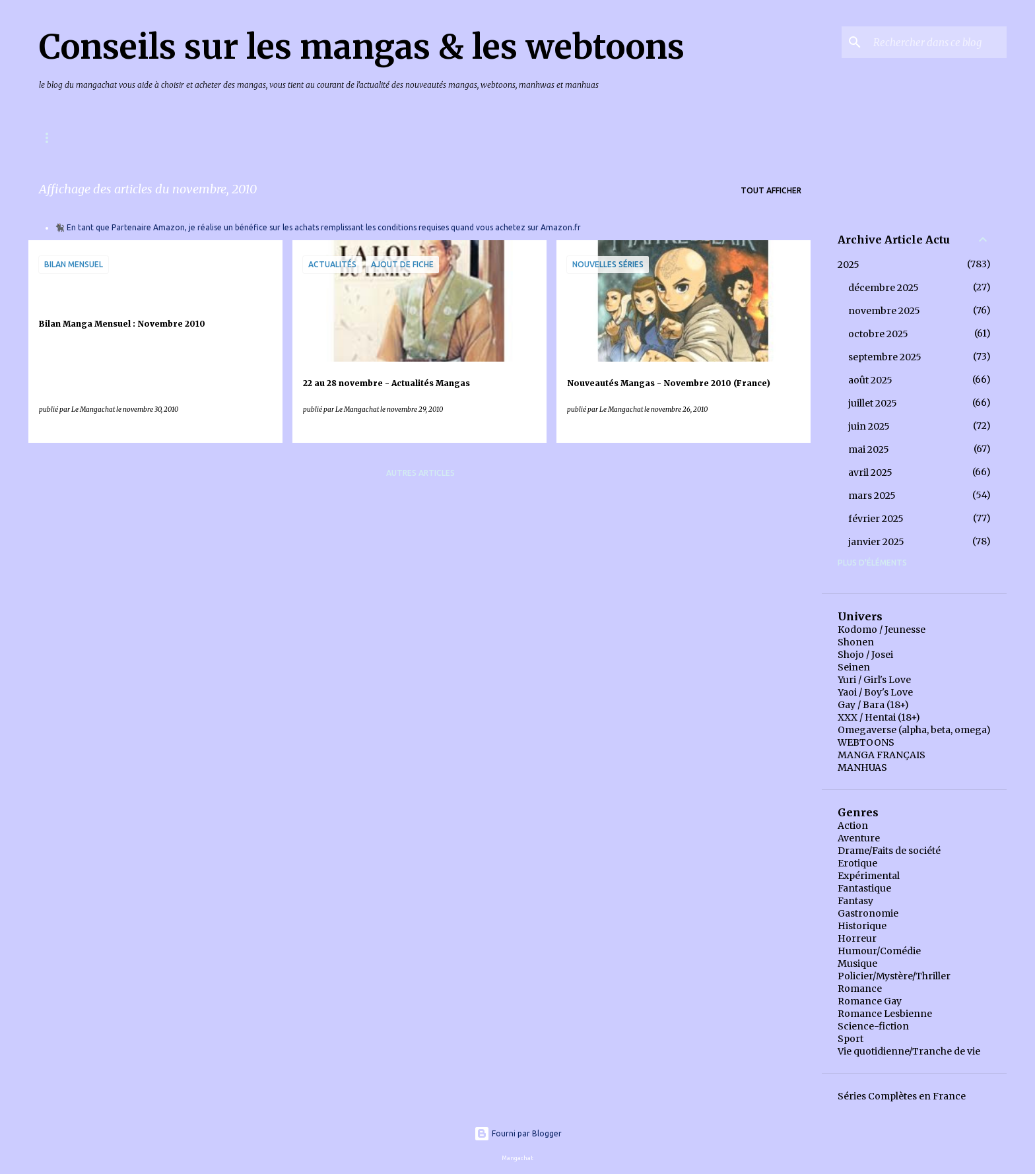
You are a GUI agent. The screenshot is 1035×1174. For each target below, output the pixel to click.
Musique (857, 963)
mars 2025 (872, 496)
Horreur (857, 938)
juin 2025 (869, 426)
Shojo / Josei (865, 655)
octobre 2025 (878, 334)
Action (853, 826)
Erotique (857, 863)
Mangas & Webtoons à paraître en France (134, 137)
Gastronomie (868, 913)
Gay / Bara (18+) (873, 705)
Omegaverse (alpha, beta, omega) (914, 730)
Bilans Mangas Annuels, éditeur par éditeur (584, 137)
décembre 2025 (883, 288)
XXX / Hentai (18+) (879, 717)
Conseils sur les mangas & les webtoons (361, 47)
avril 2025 (870, 472)
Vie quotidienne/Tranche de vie (909, 1051)
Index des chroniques (308, 137)
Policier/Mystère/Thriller (894, 976)
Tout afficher (771, 190)
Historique (862, 926)
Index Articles (420, 137)
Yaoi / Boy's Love (875, 692)
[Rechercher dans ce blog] (937, 42)
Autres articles (420, 473)
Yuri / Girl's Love (874, 680)
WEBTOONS (866, 742)
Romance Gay (870, 1001)
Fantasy (855, 901)
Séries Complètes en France (902, 1096)
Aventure (859, 838)
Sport (850, 1039)
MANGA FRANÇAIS (881, 755)
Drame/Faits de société (889, 851)
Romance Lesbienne (885, 1014)
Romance (860, 989)
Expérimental (869, 876)
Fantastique (864, 888)
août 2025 (870, 380)
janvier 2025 (876, 542)
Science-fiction (873, 1026)
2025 (848, 265)
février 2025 (876, 519)
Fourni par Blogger (518, 1133)
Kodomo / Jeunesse (881, 630)
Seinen (854, 667)
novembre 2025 (884, 311)
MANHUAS (862, 767)
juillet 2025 (872, 403)
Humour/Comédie (879, 951)
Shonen (856, 642)
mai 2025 (868, 449)
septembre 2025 (884, 357)
